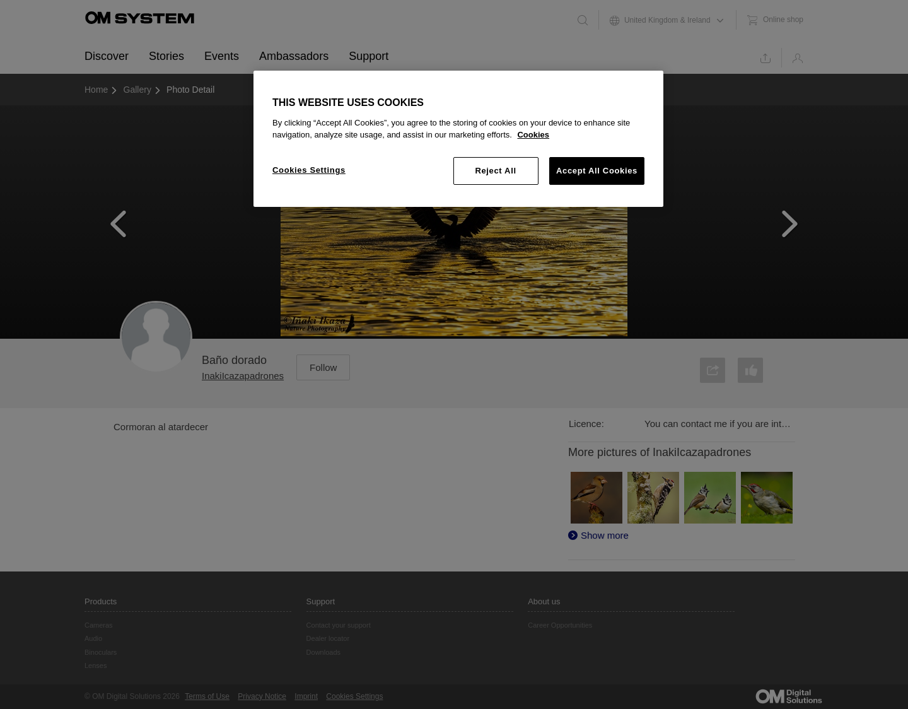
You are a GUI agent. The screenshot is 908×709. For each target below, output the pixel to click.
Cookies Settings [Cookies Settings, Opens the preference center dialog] (309, 170)
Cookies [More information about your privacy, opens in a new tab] (533, 134)
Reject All (495, 170)
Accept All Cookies (596, 170)
